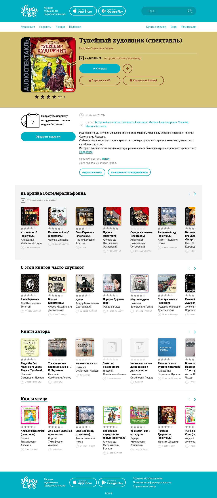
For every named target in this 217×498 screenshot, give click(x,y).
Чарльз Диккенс (58, 239)
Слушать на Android (143, 80)
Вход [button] (173, 26)
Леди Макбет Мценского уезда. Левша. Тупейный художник (31, 367)
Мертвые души (139, 299)
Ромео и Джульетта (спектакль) (165, 434)
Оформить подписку (48, 136)
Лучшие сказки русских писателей (169, 365)
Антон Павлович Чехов (168, 241)
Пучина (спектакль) (110, 234)
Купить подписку (156, 26)
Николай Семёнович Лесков (32, 376)
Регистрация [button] (188, 26)
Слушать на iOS (100, 80)
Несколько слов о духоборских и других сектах (141, 367)
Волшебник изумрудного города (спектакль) (114, 434)
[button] (28, 27)
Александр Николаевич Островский (110, 243)
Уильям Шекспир (168, 441)
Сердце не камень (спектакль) (141, 234)
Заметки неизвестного (111, 365)
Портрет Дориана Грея (113, 301)
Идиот (79, 299)
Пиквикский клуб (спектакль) (58, 234)
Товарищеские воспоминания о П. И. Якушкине (59, 367)
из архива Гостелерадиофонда (122, 58)
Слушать (100, 68)
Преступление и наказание (167, 301)
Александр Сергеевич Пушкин (169, 372)
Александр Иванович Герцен (31, 241)
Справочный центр (144, 486)
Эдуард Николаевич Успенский (137, 442)
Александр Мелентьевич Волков (111, 445)
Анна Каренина (30, 299)
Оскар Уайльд (111, 306)
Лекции (60, 26)
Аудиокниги (28, 26)
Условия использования (147, 478)
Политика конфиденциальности (152, 482)
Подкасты (45, 26)
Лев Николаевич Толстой (86, 241)
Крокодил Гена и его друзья (140, 432)
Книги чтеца (34, 399)
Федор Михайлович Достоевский (60, 308)
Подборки (75, 26)
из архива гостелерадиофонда (129, 172)
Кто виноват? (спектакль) (29, 234)
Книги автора (35, 332)
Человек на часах (86, 363)
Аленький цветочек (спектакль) (33, 432)
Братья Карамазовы (56, 301)
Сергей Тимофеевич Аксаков (28, 442)
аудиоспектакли (92, 172)
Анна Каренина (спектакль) (85, 234)
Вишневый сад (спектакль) (167, 234)
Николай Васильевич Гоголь (141, 305)
